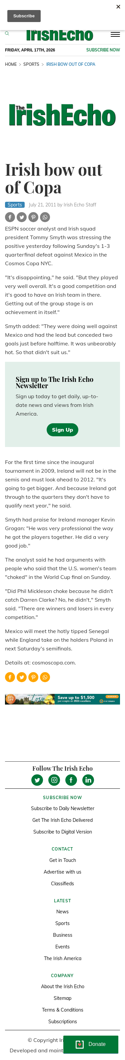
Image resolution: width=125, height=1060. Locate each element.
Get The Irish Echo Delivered (62, 820)
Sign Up (62, 429)
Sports (31, 64)
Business (62, 935)
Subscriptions (62, 1022)
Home (11, 64)
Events (62, 947)
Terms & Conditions (62, 1010)
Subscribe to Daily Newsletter (62, 808)
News (62, 912)
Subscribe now (103, 49)
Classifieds (62, 884)
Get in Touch (62, 860)
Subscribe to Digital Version (62, 832)
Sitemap (62, 998)
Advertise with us (62, 872)
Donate (97, 1044)
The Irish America (62, 958)
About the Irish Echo (62, 986)
